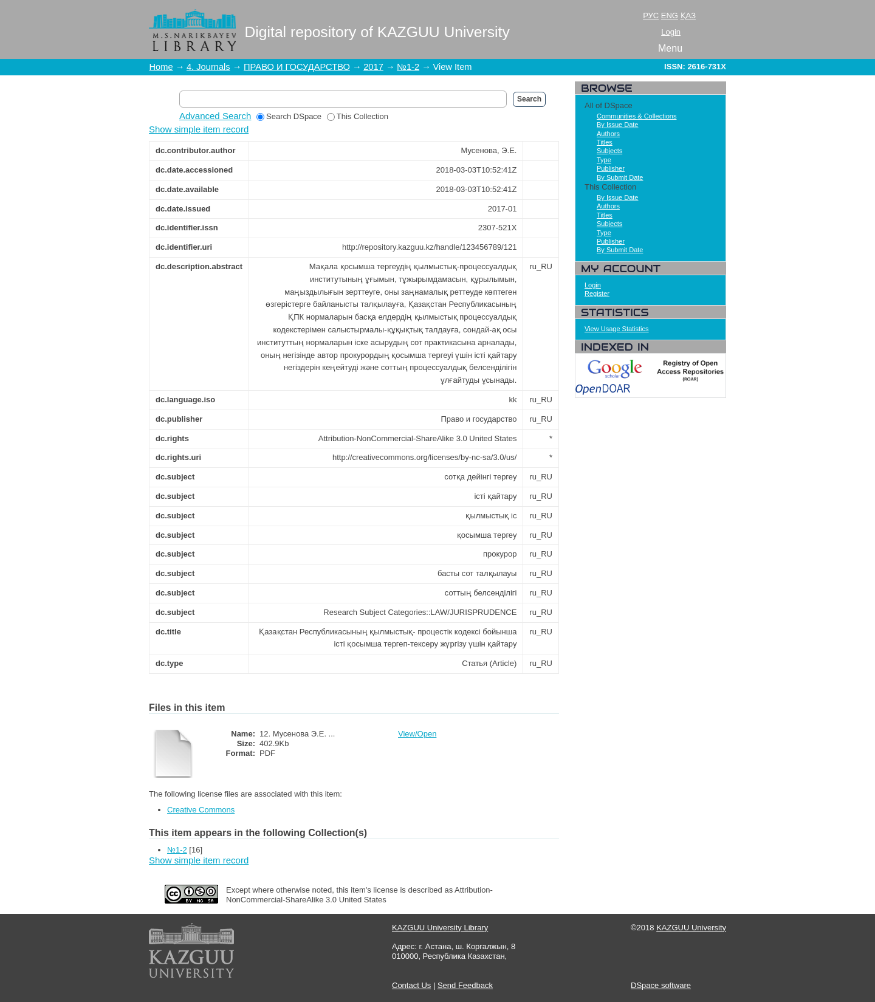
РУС (651, 15)
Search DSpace (288, 116)
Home (161, 67)
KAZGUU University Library (440, 927)
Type (604, 159)
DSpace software (661, 985)
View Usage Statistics (617, 328)
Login (671, 31)
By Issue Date (617, 124)
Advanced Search (215, 116)
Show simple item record (199, 129)
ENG (669, 15)
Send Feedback (465, 985)
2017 (373, 67)
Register (597, 293)
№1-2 (408, 67)
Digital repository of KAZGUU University (377, 32)
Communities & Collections (636, 116)
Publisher (611, 168)
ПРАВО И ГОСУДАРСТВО (297, 67)
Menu (670, 48)
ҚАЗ (688, 15)
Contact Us (411, 985)
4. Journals (208, 67)
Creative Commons (201, 809)
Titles (604, 142)
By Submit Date (620, 177)
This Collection (357, 116)
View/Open (417, 733)
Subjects (609, 150)
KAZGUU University (691, 927)
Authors (608, 133)
